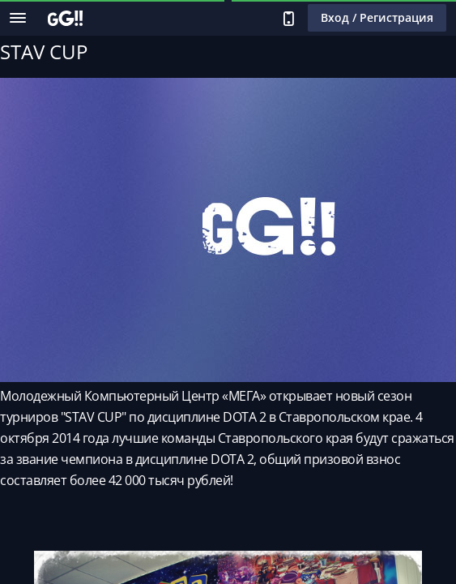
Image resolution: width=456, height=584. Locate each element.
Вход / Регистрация (377, 17)
